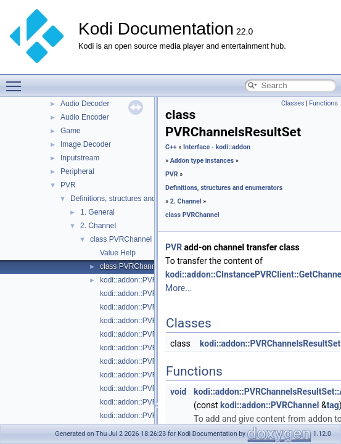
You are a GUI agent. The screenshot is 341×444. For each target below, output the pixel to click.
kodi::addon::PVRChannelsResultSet (270, 343)
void (178, 392)
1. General (97, 212)
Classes (292, 103)
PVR (68, 185)
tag (333, 405)
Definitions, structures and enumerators (134, 198)
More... (178, 288)
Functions (323, 103)
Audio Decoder (84, 103)
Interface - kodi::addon (216, 147)
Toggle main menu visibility (16, 81)
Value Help (118, 253)
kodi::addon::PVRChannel (142, 280)
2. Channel (98, 225)
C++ (171, 147)
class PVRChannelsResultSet (148, 266)
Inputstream (79, 158)
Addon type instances (202, 161)
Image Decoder (85, 144)
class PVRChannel (121, 239)
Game (70, 130)
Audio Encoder (84, 117)
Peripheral (77, 171)
